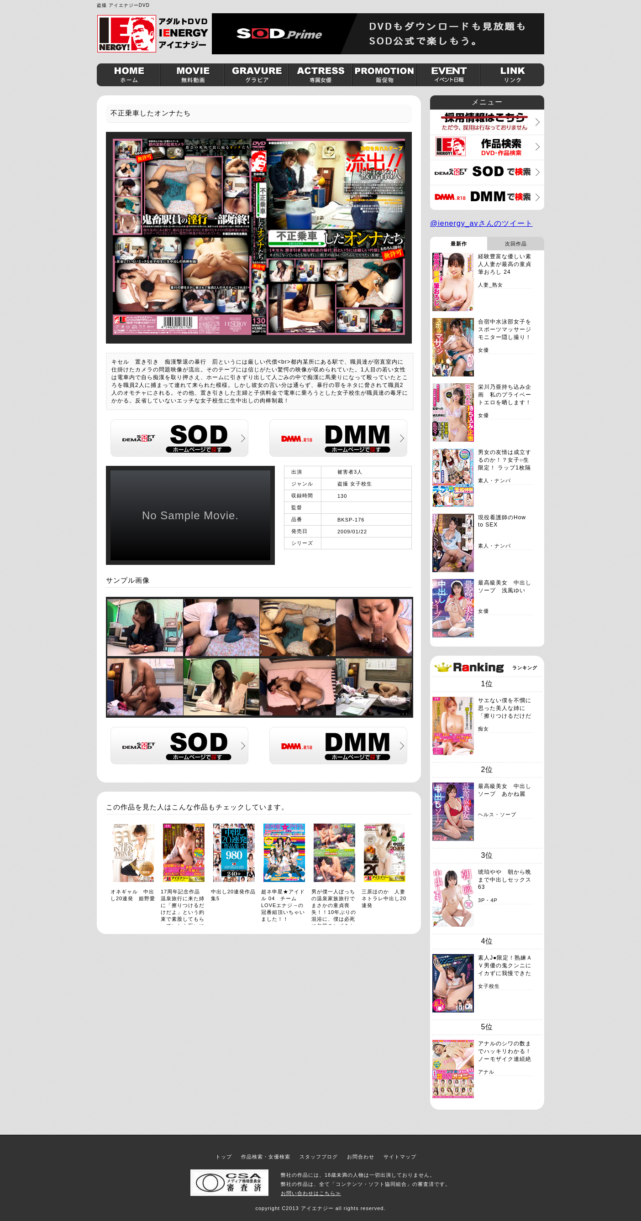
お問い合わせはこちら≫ (311, 1193)
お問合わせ (360, 1156)
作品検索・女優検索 (265, 1156)
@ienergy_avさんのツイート (481, 223)
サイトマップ (400, 1156)
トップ (223, 1156)
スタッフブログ (318, 1156)
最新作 (459, 243)
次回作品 (516, 243)
